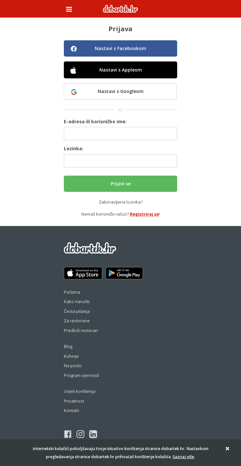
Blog (68, 346)
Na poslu (72, 365)
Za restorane (77, 321)
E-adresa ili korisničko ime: (95, 121)
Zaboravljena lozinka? (121, 202)
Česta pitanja (77, 311)
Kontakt (71, 410)
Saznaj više (183, 456)
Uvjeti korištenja (79, 391)
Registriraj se (144, 214)
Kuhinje (71, 356)
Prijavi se (121, 183)
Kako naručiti (77, 301)
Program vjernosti (81, 375)
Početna (72, 292)
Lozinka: (73, 148)
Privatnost (74, 401)
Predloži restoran (81, 330)
